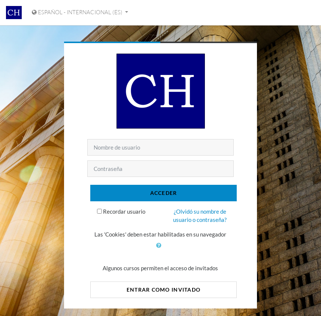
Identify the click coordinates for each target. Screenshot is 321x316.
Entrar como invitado (164, 289)
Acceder (163, 193)
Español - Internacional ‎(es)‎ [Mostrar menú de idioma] (78, 12)
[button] (160, 249)
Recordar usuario (124, 211)
